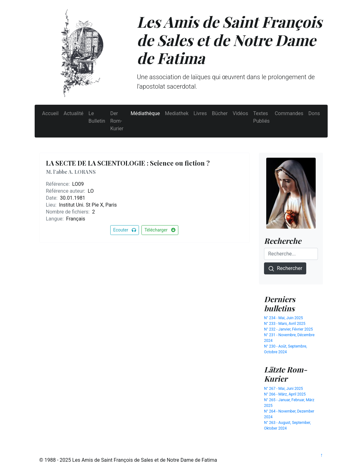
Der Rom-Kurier (117, 121)
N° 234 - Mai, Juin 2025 (283, 318)
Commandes (289, 113)
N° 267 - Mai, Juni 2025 (283, 388)
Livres (200, 113)
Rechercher (285, 268)
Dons (314, 113)
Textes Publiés (261, 117)
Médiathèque (145, 113)
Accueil (50, 113)
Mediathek (177, 113)
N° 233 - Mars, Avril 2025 (284, 323)
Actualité (73, 113)
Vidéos (240, 113)
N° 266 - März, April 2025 (285, 394)
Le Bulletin (97, 117)
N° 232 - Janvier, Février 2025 (288, 329)
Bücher (220, 113)
